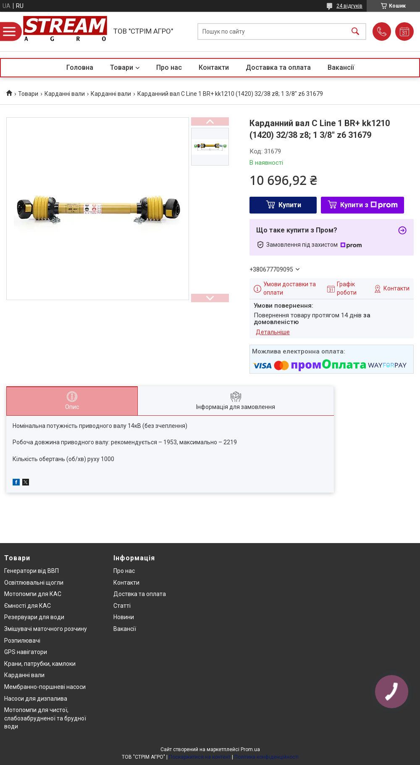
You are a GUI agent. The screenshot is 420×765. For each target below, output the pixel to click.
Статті (122, 605)
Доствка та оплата (139, 594)
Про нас (169, 67)
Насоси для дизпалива (35, 698)
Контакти (214, 67)
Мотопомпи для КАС (32, 594)
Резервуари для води (34, 617)
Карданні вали (65, 93)
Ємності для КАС (27, 605)
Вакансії (341, 67)
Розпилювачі (22, 640)
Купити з (369, 205)
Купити (289, 205)
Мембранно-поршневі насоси (45, 686)
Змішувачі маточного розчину (45, 628)
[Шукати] (355, 32)
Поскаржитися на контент (200, 757)
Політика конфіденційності (266, 757)
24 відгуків (349, 6)
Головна (79, 67)
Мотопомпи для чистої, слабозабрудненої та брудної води (45, 718)
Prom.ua (250, 749)
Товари (121, 67)
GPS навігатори (25, 652)
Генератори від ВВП (31, 570)
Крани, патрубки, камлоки (40, 663)
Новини (123, 617)
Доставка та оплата (278, 67)
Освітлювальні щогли (33, 582)
